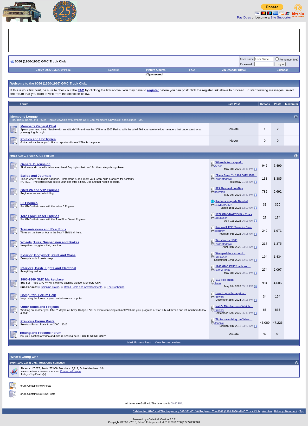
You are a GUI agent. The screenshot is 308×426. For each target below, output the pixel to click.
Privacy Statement (285, 411)
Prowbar (219, 296)
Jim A (217, 283)
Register (113, 69)
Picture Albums (156, 69)
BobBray (219, 230)
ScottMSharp (222, 269)
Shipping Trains (50, 287)
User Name (247, 59)
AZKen (218, 165)
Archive (267, 411)
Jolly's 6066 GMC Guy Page (53, 69)
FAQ (192, 69)
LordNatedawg (223, 178)
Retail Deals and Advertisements (83, 287)
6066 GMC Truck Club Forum (32, 156)
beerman (219, 191)
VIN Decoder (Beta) (234, 69)
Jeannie (219, 323)
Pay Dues (244, 17)
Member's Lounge (24, 116)
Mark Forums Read (139, 342)
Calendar (282, 69)
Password (246, 64)
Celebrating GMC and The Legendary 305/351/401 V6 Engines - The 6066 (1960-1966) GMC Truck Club (196, 411)
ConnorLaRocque (70, 371)
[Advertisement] (154, 40)
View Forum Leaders (167, 342)
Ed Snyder (220, 217)
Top (302, 411)
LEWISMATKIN (223, 204)
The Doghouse (115, 287)
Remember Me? (287, 59)
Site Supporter (280, 17)
